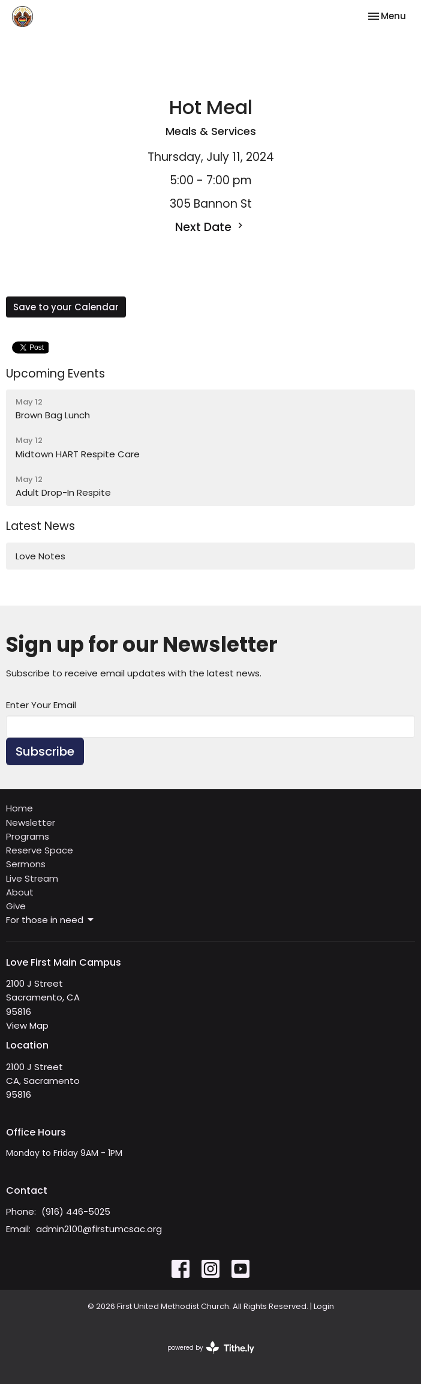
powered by (210, 1347)
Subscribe (45, 751)
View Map (27, 1025)
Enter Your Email (41, 705)
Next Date (210, 227)
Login (324, 1306)
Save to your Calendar (66, 307)
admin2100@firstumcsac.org (99, 1229)
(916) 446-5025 (75, 1211)
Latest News (40, 526)
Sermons (26, 864)
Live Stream (32, 878)
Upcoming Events (55, 374)
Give (16, 906)
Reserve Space (39, 850)
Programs (27, 836)
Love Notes (40, 556)
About (20, 892)
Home (19, 808)
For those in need (50, 919)
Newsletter (30, 822)
